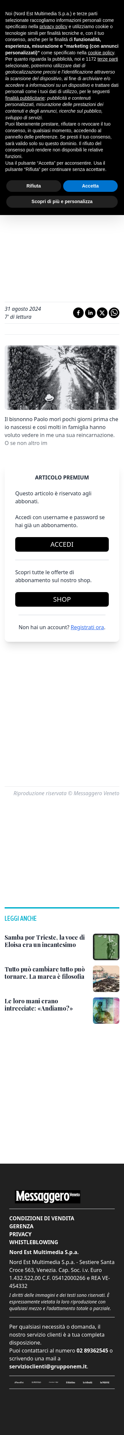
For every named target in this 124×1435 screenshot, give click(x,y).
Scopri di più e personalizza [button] (61, 201)
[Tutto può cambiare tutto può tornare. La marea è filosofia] (46, 973)
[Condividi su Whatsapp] (114, 312)
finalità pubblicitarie (25, 98)
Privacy (20, 1234)
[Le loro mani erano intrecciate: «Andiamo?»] (46, 1004)
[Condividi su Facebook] (78, 312)
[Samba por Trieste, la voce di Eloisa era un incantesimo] (46, 941)
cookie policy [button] (101, 52)
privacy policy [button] (53, 26)
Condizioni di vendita (41, 1218)
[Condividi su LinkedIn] (90, 312)
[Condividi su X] (102, 312)
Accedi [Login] (62, 544)
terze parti (108, 59)
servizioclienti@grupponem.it (48, 1366)
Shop (62, 599)
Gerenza (21, 1226)
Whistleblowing (33, 1242)
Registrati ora (87, 627)
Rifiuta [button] (33, 186)
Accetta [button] (90, 186)
